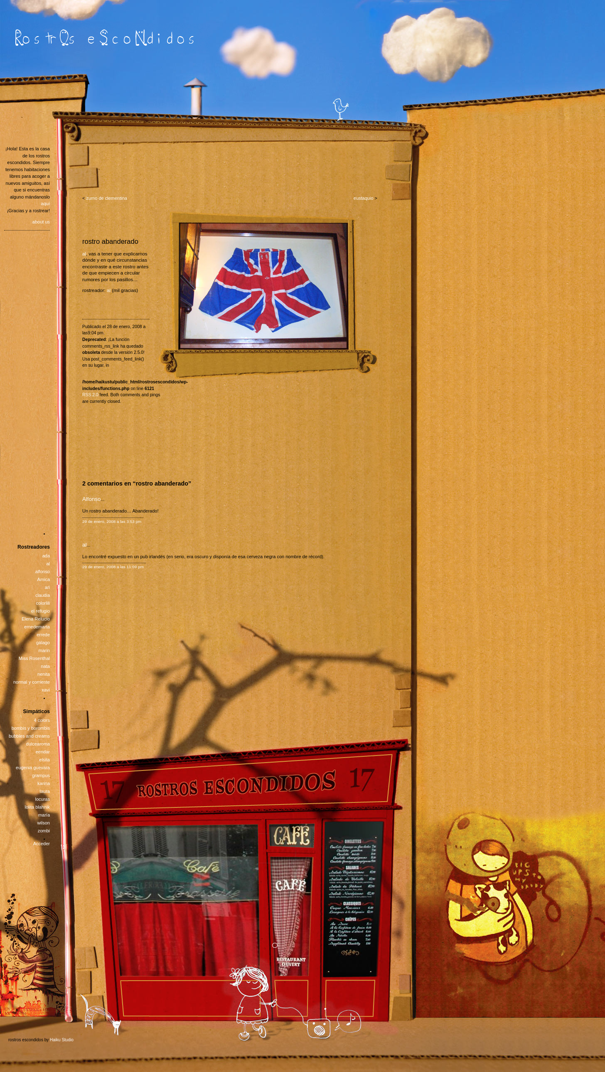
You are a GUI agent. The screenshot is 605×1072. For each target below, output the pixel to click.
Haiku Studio (62, 1040)
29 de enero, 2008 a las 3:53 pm (111, 521)
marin (44, 650)
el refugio (40, 610)
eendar (43, 751)
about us (41, 221)
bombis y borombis (31, 728)
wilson (43, 822)
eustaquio (364, 198)
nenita (43, 674)
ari (47, 587)
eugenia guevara (33, 767)
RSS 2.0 (90, 394)
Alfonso (91, 499)
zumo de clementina (106, 198)
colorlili (43, 603)
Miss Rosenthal (34, 658)
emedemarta (37, 626)
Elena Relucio (36, 618)
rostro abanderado (110, 241)
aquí (45, 203)
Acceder (41, 843)
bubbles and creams (29, 735)
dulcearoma (38, 743)
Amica (43, 579)
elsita (44, 759)
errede (43, 634)
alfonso (42, 571)
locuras (42, 799)
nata (45, 666)
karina (43, 783)
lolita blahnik (37, 807)
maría (44, 814)
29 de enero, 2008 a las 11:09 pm (113, 566)
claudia (42, 595)
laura (45, 791)
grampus (41, 775)
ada (46, 555)
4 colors (42, 720)
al (84, 253)
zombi (44, 830)
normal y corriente (31, 682)
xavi (46, 689)
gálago (43, 642)
